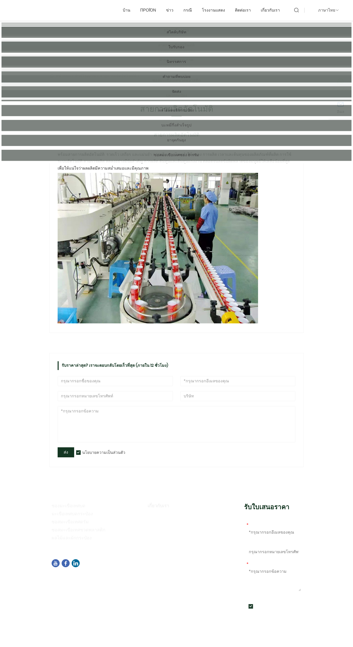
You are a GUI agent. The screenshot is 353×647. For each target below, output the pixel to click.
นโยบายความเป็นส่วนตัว (103, 452)
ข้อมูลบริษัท (159, 516)
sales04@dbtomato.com (83, 583)
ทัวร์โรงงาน (85, 76)
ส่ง (66, 452)
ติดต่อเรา (245, 9)
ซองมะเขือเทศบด (68, 505)
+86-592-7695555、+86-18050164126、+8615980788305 (113, 590)
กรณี (190, 9)
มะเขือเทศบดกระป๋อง (72, 514)
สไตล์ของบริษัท (163, 523)
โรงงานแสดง (216, 9)
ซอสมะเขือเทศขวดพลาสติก (78, 530)
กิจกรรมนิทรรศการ (166, 538)
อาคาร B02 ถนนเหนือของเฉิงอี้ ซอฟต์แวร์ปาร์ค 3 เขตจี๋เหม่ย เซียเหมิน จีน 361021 (128, 577)
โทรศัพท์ (254, 544)
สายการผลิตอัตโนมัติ (118, 76)
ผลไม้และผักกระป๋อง (72, 538)
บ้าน (129, 9)
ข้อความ (255, 564)
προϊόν (150, 9)
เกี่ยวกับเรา (273, 9)
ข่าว (172, 9)
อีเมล (252, 525)
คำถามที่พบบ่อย (163, 545)
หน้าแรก (63, 76)
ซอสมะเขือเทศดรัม (70, 522)
